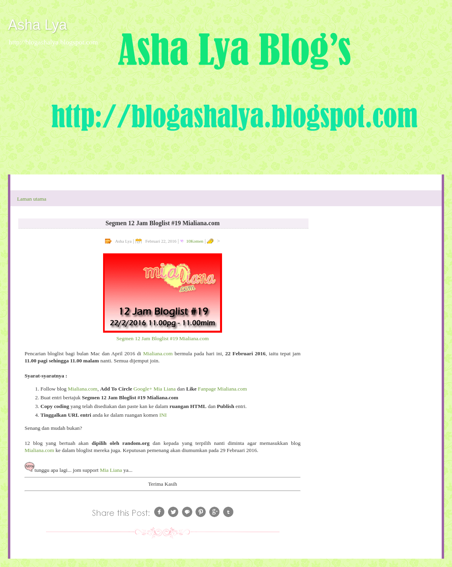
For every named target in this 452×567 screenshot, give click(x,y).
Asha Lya (37, 25)
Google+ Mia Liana (155, 389)
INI (163, 415)
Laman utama (31, 199)
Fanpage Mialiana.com (222, 389)
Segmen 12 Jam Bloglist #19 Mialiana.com (162, 338)
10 (194, 241)
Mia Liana (111, 470)
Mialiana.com (158, 353)
